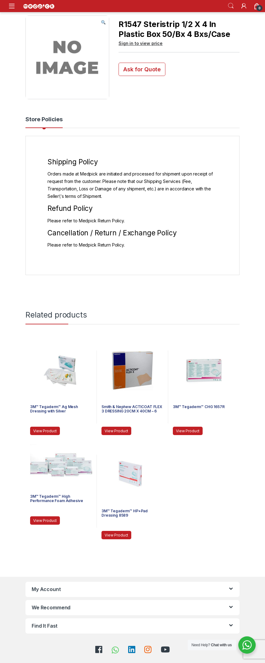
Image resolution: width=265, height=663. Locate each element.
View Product (45, 431)
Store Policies (44, 119)
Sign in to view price (141, 43)
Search (230, 5)
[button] (103, 22)
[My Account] (243, 6)
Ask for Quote (142, 69)
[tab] (44, 122)
